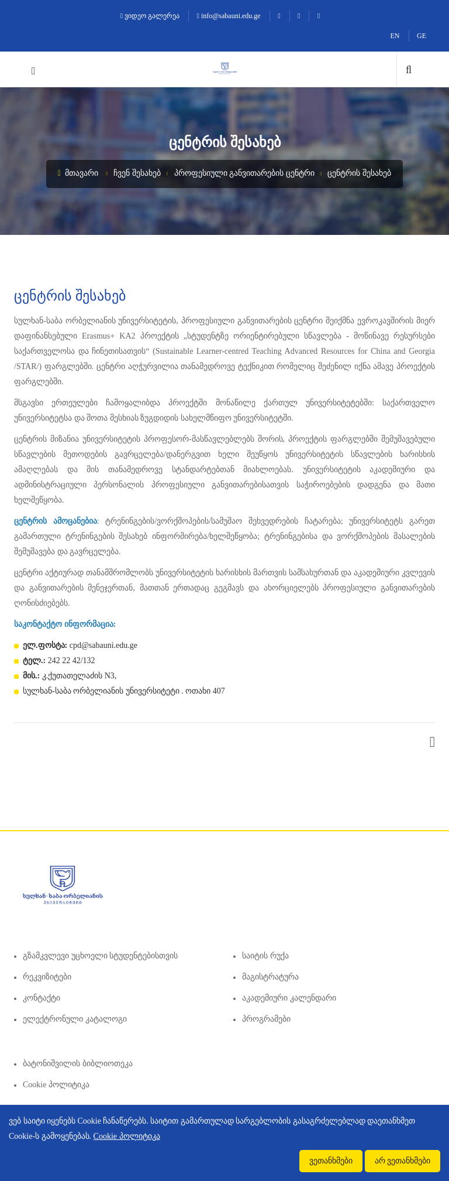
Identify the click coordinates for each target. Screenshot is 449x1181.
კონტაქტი (41, 998)
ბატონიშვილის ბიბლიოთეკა (78, 1063)
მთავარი (78, 173)
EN (395, 36)
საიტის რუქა (265, 955)
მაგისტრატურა (270, 976)
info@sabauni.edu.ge (229, 16)
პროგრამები (266, 1019)
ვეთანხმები (331, 1160)
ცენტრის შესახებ (359, 173)
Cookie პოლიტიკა (56, 1084)
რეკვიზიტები (47, 976)
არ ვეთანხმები (403, 1160)
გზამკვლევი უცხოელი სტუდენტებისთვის (100, 955)
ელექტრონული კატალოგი (75, 1019)
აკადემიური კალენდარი (289, 998)
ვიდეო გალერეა (149, 16)
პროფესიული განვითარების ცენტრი (244, 173)
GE (421, 36)
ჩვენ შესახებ (137, 173)
